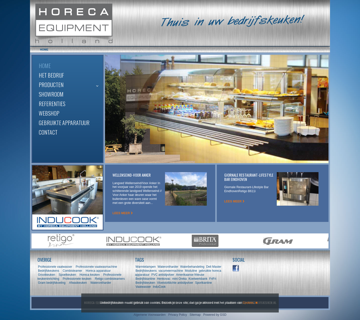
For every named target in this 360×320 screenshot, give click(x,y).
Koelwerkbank (197, 278)
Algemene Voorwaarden (150, 314)
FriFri (212, 278)
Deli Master (214, 266)
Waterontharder (100, 282)
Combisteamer (72, 270)
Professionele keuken (77, 278)
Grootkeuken (46, 274)
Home (45, 65)
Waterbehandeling (192, 266)
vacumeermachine (170, 270)
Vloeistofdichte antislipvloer (175, 282)
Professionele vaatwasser (55, 266)
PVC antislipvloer (162, 274)
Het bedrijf (51, 75)
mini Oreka (179, 278)
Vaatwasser (143, 286)
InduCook (159, 286)
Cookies (248, 302)
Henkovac (163, 278)
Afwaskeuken (78, 282)
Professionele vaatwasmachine (96, 266)
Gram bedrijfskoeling (52, 282)
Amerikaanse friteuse (190, 274)
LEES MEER (122, 213)
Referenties (52, 103)
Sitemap (195, 314)
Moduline (191, 270)
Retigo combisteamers (110, 278)
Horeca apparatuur (98, 270)
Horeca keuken (90, 274)
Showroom (51, 94)
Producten (51, 84)
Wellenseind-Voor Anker (131, 175)
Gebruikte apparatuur (64, 122)
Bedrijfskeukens (49, 270)
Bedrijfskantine (145, 278)
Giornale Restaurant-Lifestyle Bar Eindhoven (248, 177)
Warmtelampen (146, 266)
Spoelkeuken (67, 274)
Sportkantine (203, 282)
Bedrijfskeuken (145, 282)
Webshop (49, 113)
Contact (48, 132)
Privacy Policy (177, 314)
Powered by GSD (214, 314)
